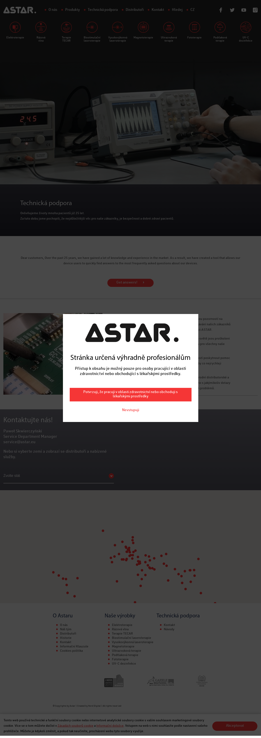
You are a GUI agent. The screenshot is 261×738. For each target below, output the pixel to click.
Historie (66, 638)
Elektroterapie (122, 625)
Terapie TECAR (122, 633)
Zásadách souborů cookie (75, 726)
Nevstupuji (130, 298)
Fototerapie (120, 659)
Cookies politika (71, 651)
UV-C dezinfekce (124, 663)
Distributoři (68, 633)
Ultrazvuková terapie (126, 651)
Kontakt (65, 642)
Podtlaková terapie (125, 655)
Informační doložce (110, 726)
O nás (64, 625)
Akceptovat (235, 726)
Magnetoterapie (123, 646)
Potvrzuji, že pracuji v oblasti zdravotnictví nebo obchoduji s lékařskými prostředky (130, 282)
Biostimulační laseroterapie (131, 638)
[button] (129, 556)
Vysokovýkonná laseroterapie (132, 642)
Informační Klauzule (74, 646)
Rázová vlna (120, 629)
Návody (169, 629)
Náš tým (66, 629)
